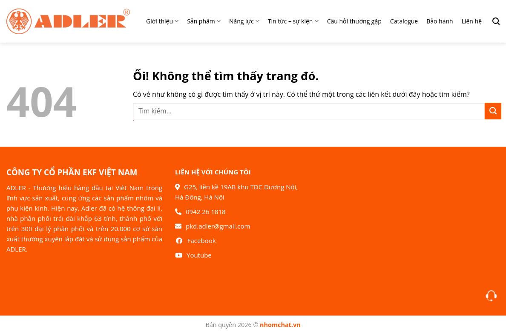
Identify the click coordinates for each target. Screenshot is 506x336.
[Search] (493, 21)
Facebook (201, 240)
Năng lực (244, 21)
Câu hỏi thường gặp (354, 21)
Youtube (199, 255)
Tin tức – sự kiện (293, 21)
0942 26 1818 (206, 211)
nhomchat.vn (280, 325)
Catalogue (404, 21)
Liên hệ (472, 21)
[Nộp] (493, 111)
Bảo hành (439, 21)
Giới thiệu (162, 21)
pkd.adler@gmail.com (218, 226)
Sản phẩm (204, 21)
